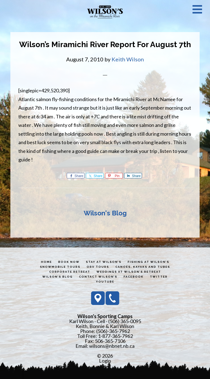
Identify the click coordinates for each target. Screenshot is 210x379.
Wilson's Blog (105, 213)
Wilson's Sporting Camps (105, 12)
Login (105, 361)
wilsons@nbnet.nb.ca (112, 346)
